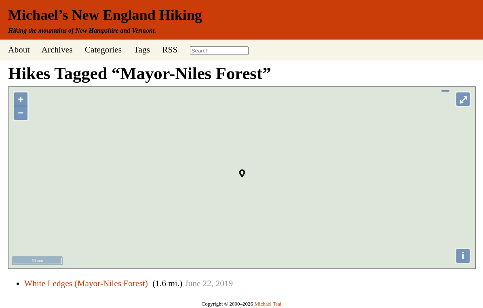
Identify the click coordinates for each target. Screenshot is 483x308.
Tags (142, 49)
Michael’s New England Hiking (105, 15)
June (192, 283)
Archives (56, 49)
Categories (103, 49)
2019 (224, 283)
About (19, 49)
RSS (169, 49)
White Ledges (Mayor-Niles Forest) (86, 283)
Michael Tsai (267, 304)
